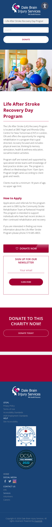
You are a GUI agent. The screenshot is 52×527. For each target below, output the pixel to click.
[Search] (26, 30)
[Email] (26, 270)
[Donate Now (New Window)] (26, 248)
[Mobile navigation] (26, 21)
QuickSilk (38, 521)
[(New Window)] (26, 459)
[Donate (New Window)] (26, 39)
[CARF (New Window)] (26, 436)
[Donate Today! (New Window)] (26, 333)
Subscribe (26, 282)
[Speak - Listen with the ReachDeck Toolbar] (45, 6)
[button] (46, 30)
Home (6, 474)
